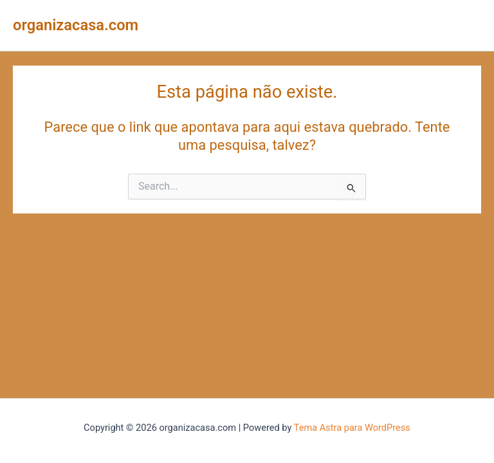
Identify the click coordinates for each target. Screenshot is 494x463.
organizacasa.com (75, 25)
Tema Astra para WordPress (352, 427)
